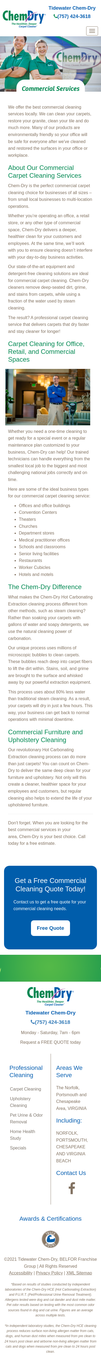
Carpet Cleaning (25, 1089)
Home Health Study (22, 1135)
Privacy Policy (49, 1273)
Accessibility (20, 1273)
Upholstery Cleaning (20, 1102)
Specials (18, 1148)
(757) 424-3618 (72, 16)
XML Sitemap (79, 1273)
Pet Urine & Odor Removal (26, 1118)
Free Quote (50, 928)
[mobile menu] (92, 30)
